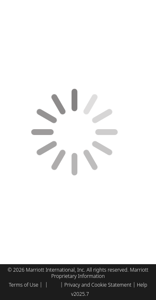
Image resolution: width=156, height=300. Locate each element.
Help (142, 284)
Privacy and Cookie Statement (97, 284)
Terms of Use (23, 284)
